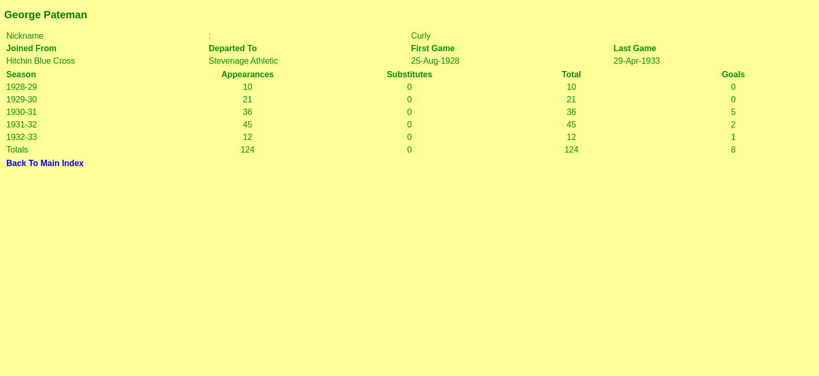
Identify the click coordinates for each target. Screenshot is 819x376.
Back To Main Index (45, 163)
